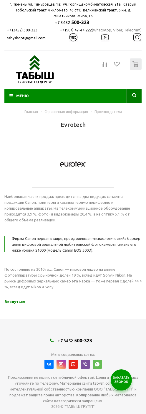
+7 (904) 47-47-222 (76, 30)
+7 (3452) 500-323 (22, 30)
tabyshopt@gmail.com (26, 38)
